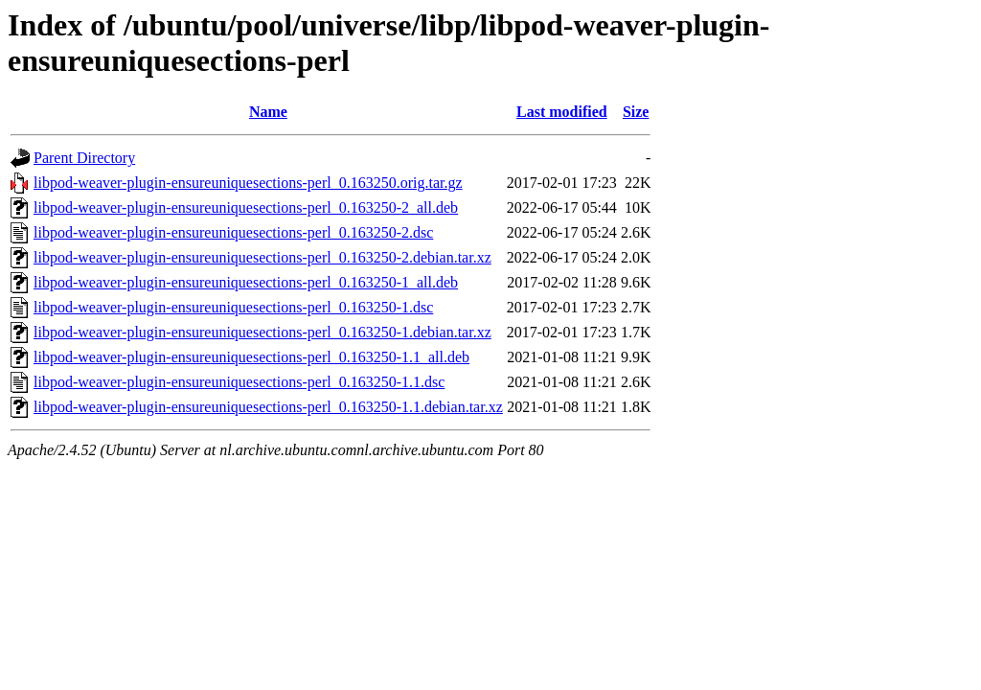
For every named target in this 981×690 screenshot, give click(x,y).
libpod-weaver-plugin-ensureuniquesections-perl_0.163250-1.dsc (233, 307)
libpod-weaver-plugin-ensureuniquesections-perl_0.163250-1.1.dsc (239, 382)
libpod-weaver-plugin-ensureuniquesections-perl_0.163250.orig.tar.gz (248, 182)
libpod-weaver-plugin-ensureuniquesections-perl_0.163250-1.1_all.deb (251, 357)
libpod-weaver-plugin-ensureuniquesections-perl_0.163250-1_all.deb (246, 282)
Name (268, 112)
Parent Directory (84, 158)
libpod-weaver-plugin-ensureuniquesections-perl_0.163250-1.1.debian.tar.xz (268, 407)
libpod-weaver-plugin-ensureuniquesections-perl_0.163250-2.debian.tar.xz (262, 257)
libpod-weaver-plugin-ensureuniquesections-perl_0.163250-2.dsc (233, 232)
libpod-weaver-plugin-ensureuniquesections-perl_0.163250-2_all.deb (246, 207)
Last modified (561, 112)
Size (636, 112)
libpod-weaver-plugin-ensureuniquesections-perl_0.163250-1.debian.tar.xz (262, 332)
